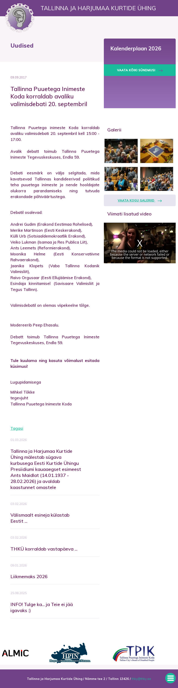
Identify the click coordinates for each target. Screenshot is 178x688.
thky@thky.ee (141, 679)
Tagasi (16, 428)
